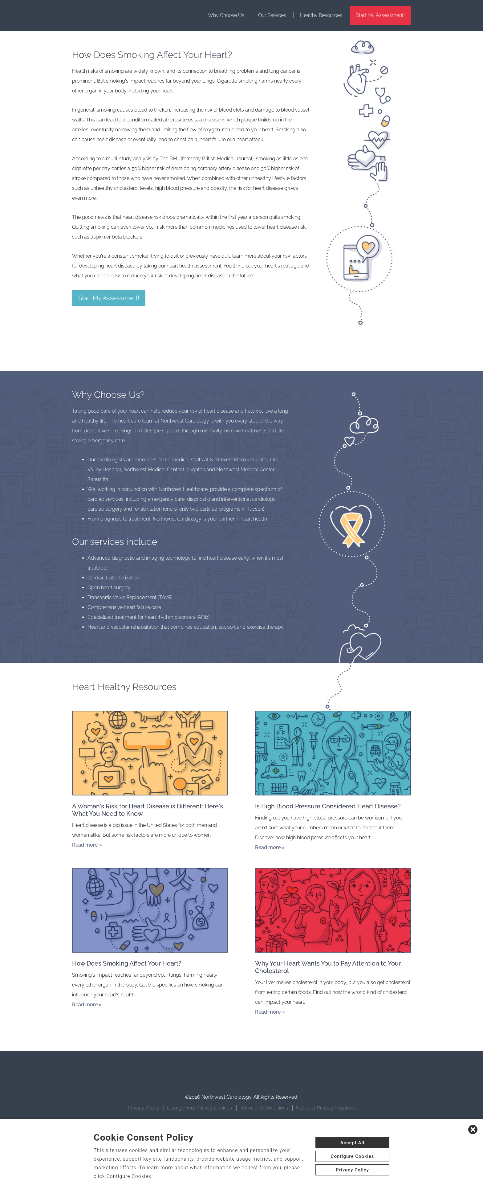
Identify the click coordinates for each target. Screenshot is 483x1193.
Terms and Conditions (264, 1108)
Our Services (272, 15)
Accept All (352, 1143)
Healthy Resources (321, 15)
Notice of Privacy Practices (325, 1108)
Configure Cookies (352, 1156)
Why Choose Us (226, 15)
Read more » (87, 845)
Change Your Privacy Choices (199, 1108)
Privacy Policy (143, 1108)
